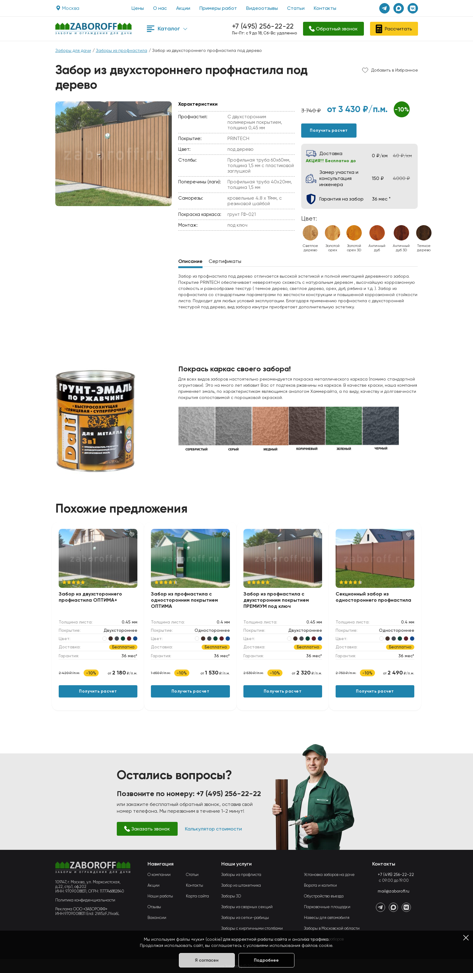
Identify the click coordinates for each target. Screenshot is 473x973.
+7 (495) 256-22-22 (263, 26)
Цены (138, 8)
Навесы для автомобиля (326, 917)
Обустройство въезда (324, 896)
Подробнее (266, 960)
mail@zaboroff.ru (393, 891)
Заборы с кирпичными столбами (252, 928)
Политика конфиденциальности (85, 900)
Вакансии (157, 917)
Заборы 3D (231, 896)
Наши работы (160, 896)
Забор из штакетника (241, 885)
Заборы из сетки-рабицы (245, 917)
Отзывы (154, 907)
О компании (159, 874)
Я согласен (207, 960)
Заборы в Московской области (332, 928)
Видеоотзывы (262, 8)
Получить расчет (329, 130)
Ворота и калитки (320, 885)
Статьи (296, 8)
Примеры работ (218, 8)
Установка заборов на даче (329, 874)
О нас (160, 8)
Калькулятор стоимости (213, 829)
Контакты (325, 8)
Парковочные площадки (327, 907)
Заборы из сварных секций (247, 907)
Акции (183, 8)
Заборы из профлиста (241, 874)
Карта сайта (197, 896)
